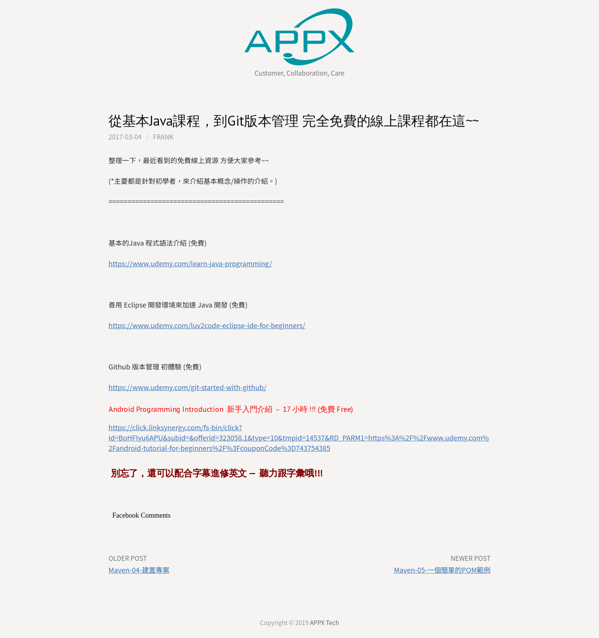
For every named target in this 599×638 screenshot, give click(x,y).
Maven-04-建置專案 (138, 570)
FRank (163, 136)
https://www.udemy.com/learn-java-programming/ (190, 263)
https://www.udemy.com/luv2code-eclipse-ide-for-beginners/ (206, 325)
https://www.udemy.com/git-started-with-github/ (187, 387)
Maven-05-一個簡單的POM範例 (442, 570)
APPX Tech (324, 622)
